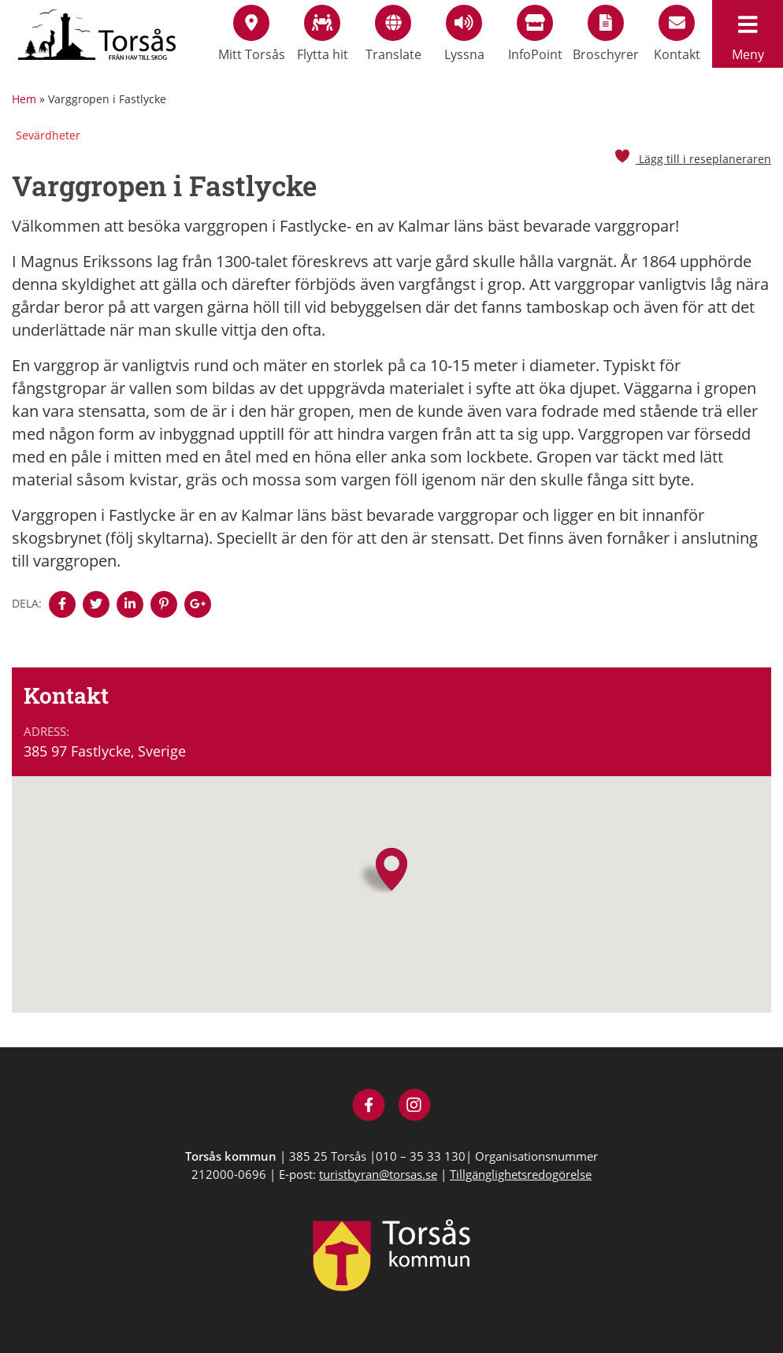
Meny (747, 34)
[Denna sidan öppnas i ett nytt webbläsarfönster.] (62, 604)
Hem (24, 98)
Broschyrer (606, 34)
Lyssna (464, 34)
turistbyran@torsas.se (378, 1174)
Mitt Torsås (251, 34)
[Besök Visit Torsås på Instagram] (415, 1106)
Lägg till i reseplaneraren (692, 158)
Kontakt (677, 34)
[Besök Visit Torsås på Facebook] (369, 1106)
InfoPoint (535, 34)
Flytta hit (322, 34)
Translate (393, 34)
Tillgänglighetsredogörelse (521, 1174)
